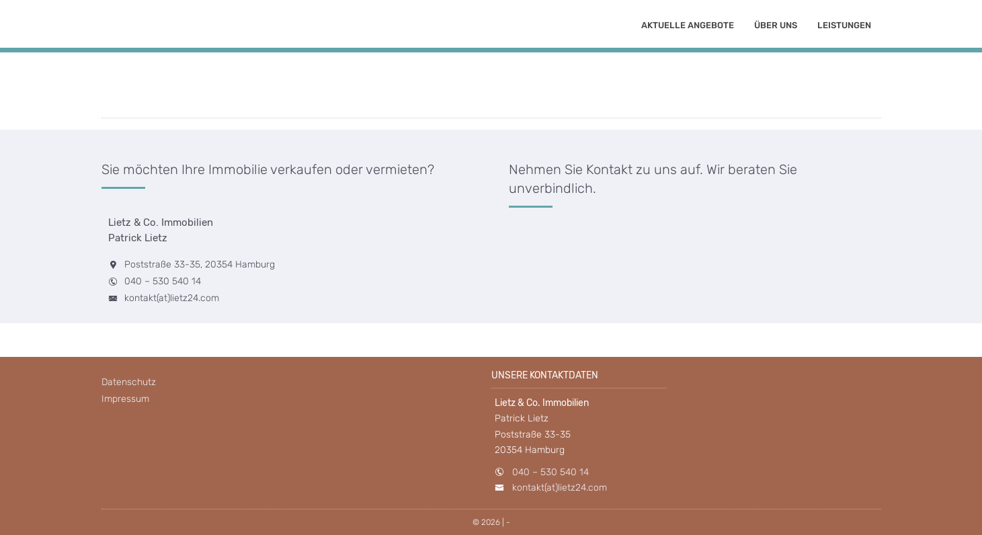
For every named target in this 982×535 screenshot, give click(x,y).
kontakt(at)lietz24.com (171, 298)
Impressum (125, 399)
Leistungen (844, 25)
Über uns (775, 25)
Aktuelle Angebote (687, 25)
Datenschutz (128, 382)
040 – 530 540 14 (162, 281)
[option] (491, 46)
